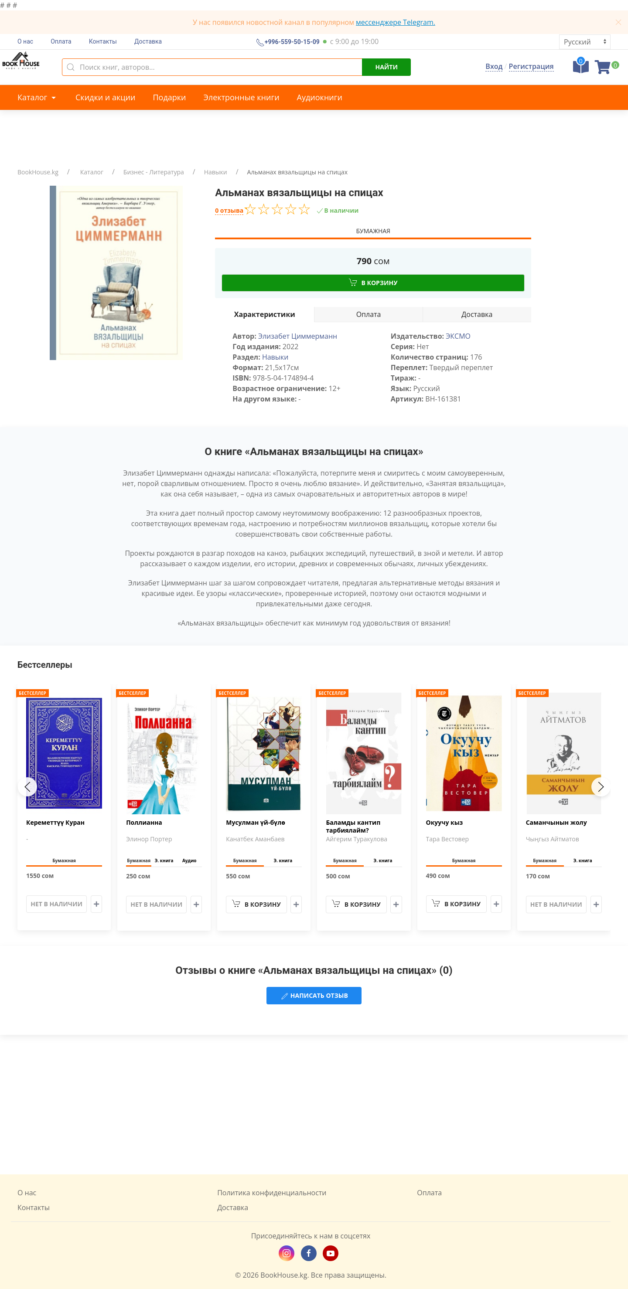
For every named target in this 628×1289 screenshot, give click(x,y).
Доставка (148, 41)
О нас (25, 41)
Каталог (37, 97)
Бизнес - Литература (153, 172)
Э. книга (164, 860)
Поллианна (144, 822)
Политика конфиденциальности (271, 1192)
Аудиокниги (319, 97)
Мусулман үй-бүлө (255, 822)
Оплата (61, 41)
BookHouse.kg (37, 172)
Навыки (215, 172)
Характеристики (264, 314)
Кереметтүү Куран (55, 822)
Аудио (189, 860)
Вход (493, 66)
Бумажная (373, 231)
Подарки (169, 97)
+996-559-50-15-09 (291, 42)
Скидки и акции (105, 97)
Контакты (103, 41)
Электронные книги (242, 97)
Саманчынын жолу (556, 822)
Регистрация (531, 66)
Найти (386, 67)
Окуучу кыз (444, 822)
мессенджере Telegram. (395, 22)
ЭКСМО (458, 336)
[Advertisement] (314, 1105)
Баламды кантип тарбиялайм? (353, 826)
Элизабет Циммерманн (297, 336)
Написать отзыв (314, 995)
